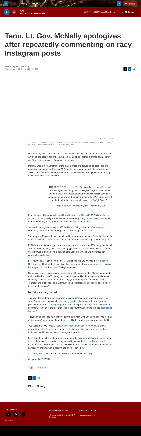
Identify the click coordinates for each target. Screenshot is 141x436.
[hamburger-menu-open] (6, 3)
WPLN (47, 359)
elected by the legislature (98, 341)
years (98, 227)
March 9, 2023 (98, 206)
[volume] (14, 12)
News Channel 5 (69, 273)
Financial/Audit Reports (87, 416)
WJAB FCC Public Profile (88, 410)
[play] (7, 12)
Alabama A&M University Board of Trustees (62, 416)
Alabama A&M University (58, 410)
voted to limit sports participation (71, 326)
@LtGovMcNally (83, 187)
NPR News (41, 368)
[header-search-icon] (119, 3)
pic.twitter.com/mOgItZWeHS (93, 200)
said (90, 317)
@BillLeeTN (93, 194)
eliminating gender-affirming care (75, 301)
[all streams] (128, 12)
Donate (131, 3)
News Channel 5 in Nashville (76, 215)
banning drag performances (62, 304)
